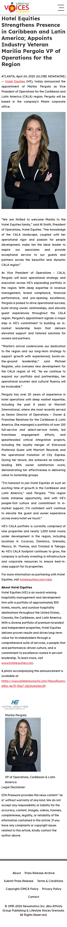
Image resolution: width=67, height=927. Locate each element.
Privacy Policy (51, 889)
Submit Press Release (18, 881)
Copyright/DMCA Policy (22, 889)
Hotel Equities (15, 81)
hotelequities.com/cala (36, 579)
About (17, 873)
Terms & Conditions (50, 881)
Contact (33, 897)
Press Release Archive (39, 873)
